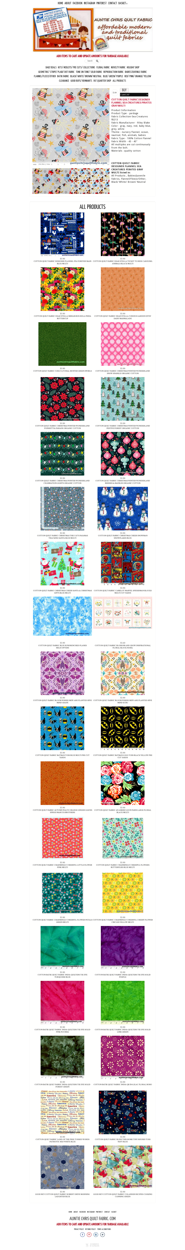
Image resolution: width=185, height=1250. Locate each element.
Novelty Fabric (118, 67)
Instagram (89, 3)
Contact (112, 3)
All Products (119, 80)
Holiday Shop (133, 67)
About (67, 3)
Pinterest (101, 3)
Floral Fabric (103, 67)
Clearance (64, 80)
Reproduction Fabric (113, 72)
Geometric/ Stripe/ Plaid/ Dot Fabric (56, 72)
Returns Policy (90, 1229)
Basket (122, 3)
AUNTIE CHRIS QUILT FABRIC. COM (93, 1219)
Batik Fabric (63, 76)
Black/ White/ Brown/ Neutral (86, 76)
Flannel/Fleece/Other (45, 76)
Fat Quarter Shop (103, 80)
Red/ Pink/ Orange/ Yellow (137, 76)
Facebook (77, 3)
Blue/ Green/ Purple (113, 76)
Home (60, 3)
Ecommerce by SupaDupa (94, 1245)
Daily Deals (51, 67)
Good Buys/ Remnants (81, 80)
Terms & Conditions (104, 1229)
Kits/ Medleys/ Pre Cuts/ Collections (76, 67)
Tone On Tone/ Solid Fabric (89, 72)
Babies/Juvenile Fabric (136, 72)
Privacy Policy (79, 1229)
